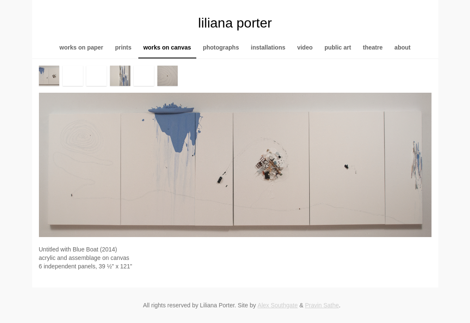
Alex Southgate (278, 305)
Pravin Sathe (322, 305)
